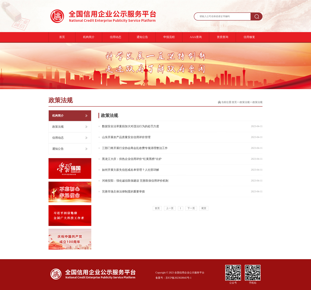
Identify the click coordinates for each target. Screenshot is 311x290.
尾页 (203, 208)
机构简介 (89, 37)
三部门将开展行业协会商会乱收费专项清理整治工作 (182, 148)
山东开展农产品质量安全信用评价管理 (182, 137)
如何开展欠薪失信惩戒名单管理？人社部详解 (182, 170)
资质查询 (222, 37)
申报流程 (169, 37)
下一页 (191, 208)
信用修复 (249, 37)
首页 (62, 37)
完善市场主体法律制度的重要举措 (182, 191)
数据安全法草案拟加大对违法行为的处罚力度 (182, 126)
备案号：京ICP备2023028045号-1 (173, 277)
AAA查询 (196, 37)
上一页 (170, 208)
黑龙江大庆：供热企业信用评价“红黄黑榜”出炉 (182, 159)
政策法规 (245, 102)
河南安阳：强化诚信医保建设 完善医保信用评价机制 (182, 180)
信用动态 (115, 37)
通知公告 (142, 37)
